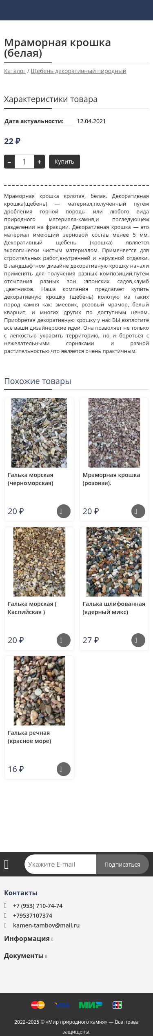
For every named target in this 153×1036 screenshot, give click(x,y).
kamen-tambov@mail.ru (46, 925)
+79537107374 (32, 915)
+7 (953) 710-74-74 (37, 906)
